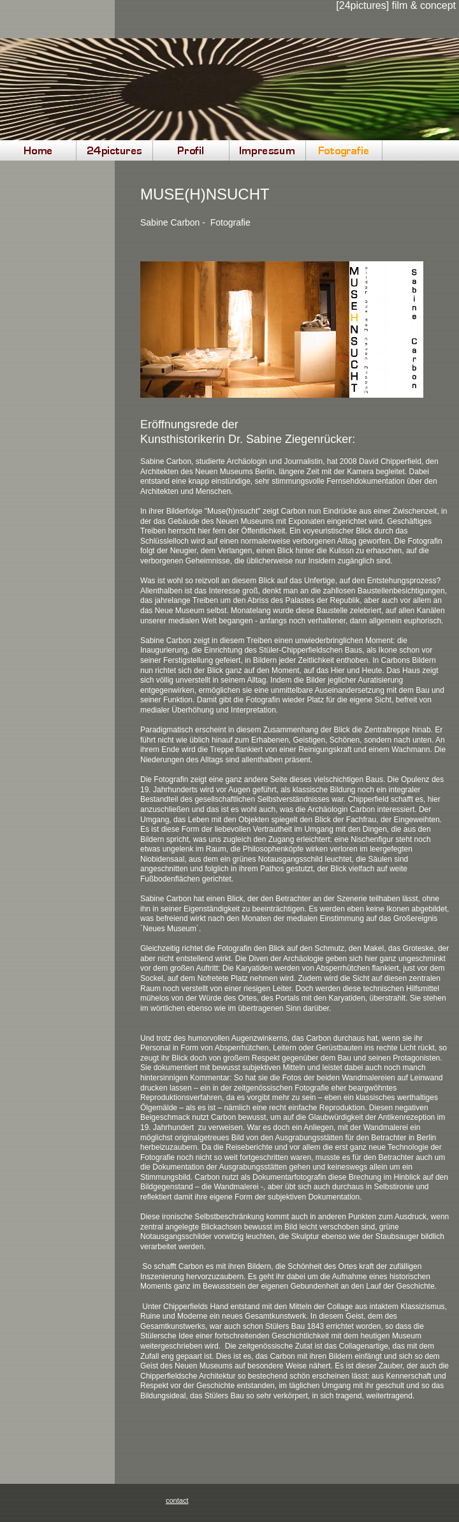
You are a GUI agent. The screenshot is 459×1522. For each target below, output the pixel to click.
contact (177, 1500)
